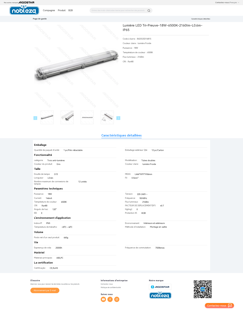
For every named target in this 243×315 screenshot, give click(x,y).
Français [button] (234, 2)
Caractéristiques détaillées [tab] (121, 135)
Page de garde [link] (40, 19)
